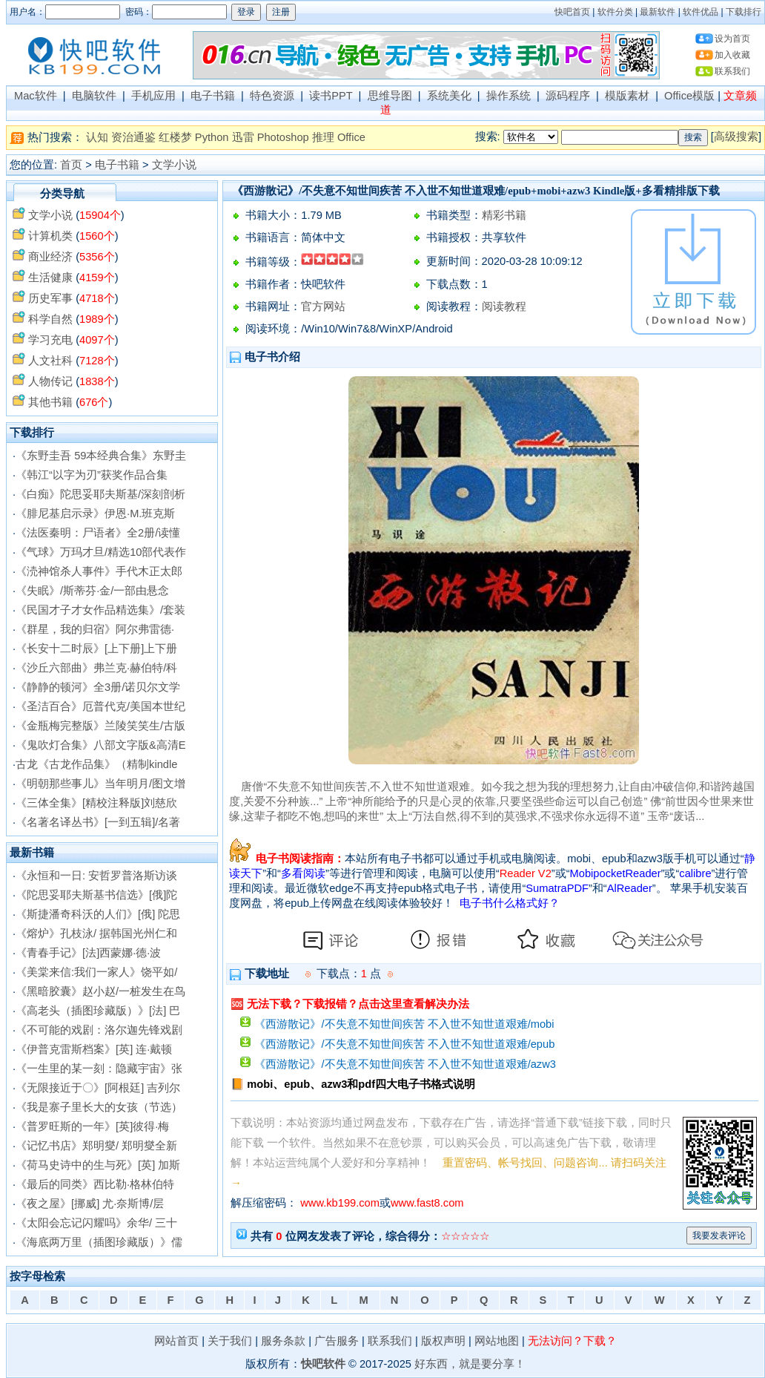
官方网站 (323, 306)
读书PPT (330, 96)
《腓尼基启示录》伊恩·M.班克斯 (95, 513)
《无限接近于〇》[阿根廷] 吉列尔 (98, 1088)
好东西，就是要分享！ (470, 1364)
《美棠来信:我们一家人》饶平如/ (96, 972)
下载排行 (743, 12)
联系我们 (732, 71)
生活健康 (50, 277)
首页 (71, 165)
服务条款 (283, 1341)
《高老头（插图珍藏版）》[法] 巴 (98, 1011)
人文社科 (50, 361)
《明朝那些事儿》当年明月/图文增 (100, 784)
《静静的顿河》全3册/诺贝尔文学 (98, 687)
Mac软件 (35, 96)
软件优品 (700, 12)
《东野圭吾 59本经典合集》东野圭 (101, 456)
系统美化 (449, 96)
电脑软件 (94, 96)
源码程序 (568, 96)
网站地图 (496, 1341)
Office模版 (689, 96)
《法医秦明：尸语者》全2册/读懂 (98, 533)
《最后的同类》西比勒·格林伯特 (95, 1184)
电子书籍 (213, 96)
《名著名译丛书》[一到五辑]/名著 (98, 822)
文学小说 (174, 165)
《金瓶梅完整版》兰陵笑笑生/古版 (100, 726)
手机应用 (153, 96)
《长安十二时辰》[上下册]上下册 (96, 648)
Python (212, 137)
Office (351, 137)
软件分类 (615, 12)
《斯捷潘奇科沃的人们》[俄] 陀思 (98, 914)
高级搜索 (736, 136)
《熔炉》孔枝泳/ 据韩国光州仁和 (96, 933)
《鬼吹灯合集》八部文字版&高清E (101, 745)
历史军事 (50, 298)
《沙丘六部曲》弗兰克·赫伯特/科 (96, 668)
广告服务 (336, 1341)
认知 (97, 137)
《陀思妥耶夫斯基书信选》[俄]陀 (96, 895)
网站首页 (176, 1341)
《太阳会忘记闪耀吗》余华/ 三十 (96, 1223)
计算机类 (50, 236)
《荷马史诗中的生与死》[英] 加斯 (98, 1165)
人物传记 (50, 381)
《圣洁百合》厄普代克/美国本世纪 (100, 706)
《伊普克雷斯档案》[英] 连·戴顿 (94, 1049)
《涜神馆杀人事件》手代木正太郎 (99, 571)
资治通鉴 (133, 137)
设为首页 (732, 38)
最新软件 (657, 12)
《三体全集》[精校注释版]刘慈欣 (96, 803)
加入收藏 (732, 55)
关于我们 (230, 1341)
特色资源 (272, 96)
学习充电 (50, 340)
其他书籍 (50, 402)
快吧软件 (323, 1364)
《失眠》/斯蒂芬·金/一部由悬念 (92, 591)
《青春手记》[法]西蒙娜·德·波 (88, 953)
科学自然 (50, 319)
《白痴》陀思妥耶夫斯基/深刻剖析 (100, 494)
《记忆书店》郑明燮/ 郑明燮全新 (96, 1146)
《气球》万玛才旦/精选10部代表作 (101, 552)
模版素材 (627, 96)
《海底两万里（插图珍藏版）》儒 (99, 1242)
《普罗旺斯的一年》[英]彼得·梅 (92, 1126)
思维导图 (390, 96)
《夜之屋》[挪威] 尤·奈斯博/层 (90, 1204)
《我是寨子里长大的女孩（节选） (99, 1107)
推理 (323, 137)
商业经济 (50, 257)
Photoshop (283, 137)
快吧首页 (572, 12)
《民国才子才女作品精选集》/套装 (100, 610)
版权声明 (443, 1341)
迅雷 (243, 137)
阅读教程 (504, 306)
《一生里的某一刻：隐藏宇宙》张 (99, 1068)
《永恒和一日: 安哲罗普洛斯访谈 (96, 876)
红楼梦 (175, 137)
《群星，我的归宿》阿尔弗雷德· (95, 629)
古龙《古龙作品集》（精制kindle (96, 764)
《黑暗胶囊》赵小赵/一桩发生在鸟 (100, 991)
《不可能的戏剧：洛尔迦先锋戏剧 (99, 1030)
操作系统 (508, 96)
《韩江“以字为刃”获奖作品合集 (92, 475)
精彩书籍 (504, 215)
